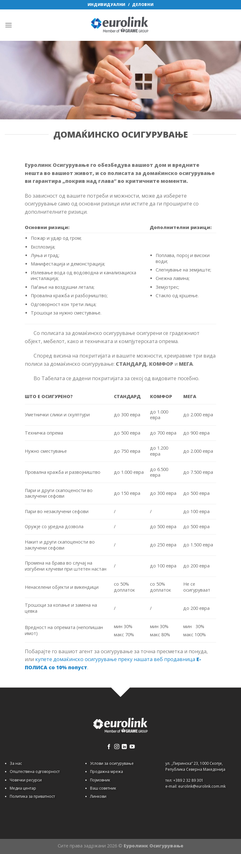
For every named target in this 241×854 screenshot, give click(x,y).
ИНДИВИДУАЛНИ (107, 4)
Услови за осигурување (112, 763)
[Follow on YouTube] (132, 747)
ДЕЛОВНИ (142, 4)
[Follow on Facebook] (108, 747)
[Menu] (8, 25)
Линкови (98, 796)
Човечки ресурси (26, 780)
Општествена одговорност (35, 771)
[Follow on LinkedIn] (124, 747)
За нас (16, 763)
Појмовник (100, 780)
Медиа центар (23, 788)
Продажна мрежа (106, 771)
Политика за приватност (32, 796)
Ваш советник (103, 788)
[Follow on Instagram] (116, 747)
